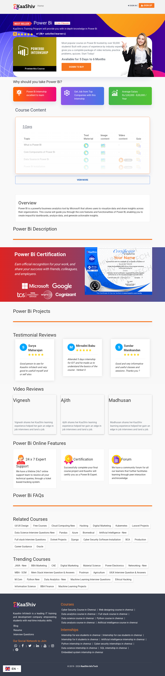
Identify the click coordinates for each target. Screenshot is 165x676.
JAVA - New (20, 565)
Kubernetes (121, 525)
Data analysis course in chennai (78, 622)
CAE (53, 565)
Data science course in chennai (77, 618)
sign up (146, 5)
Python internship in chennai (76, 643)
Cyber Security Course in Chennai (78, 609)
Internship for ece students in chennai (80, 635)
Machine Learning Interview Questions (90, 579)
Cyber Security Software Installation (102, 539)
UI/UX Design (22, 525)
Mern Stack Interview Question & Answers (52, 572)
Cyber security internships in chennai (113, 643)
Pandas (63, 532)
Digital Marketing (102, 525)
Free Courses (40, 525)
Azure (75, 532)
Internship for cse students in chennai (122, 635)
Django (75, 539)
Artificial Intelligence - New (113, 532)
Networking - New (137, 565)
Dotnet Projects (58, 539)
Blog (16, 625)
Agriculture (99, 572)
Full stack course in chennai (112, 614)
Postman (84, 572)
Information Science (25, 586)
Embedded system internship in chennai (82, 652)
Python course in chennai (110, 618)
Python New (33, 579)
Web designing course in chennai (116, 609)
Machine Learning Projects (72, 586)
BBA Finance (47, 586)
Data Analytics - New (55, 579)
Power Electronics (114, 565)
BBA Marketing (39, 565)
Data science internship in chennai (79, 647)
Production (140, 539)
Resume (18, 630)
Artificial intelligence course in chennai (118, 622)
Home (40, 5)
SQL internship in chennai (113, 647)
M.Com (18, 579)
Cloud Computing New (63, 525)
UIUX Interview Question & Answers (127, 572)
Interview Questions (24, 634)
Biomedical (88, 532)
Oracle (40, 546)
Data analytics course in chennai (78, 614)
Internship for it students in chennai (79, 639)
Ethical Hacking (123, 579)
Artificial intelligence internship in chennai (123, 639)
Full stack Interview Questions (30, 539)
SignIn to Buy (76, 67)
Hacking (84, 525)
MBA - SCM (20, 572)
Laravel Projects (140, 525)
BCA (127, 539)
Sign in (132, 6)
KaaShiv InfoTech (89, 666)
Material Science (91, 565)
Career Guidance (23, 546)
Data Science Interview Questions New (35, 532)
